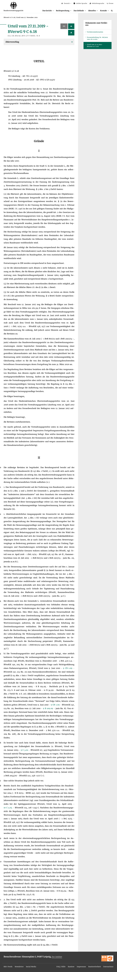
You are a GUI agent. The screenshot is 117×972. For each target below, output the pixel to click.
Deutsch (65, 3)
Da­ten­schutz (108, 967)
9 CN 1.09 (68, 668)
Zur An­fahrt (57, 957)
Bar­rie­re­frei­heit (94, 967)
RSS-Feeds (8, 967)
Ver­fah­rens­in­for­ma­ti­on (95, 32)
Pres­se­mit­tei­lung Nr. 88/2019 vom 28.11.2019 (97, 38)
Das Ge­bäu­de (79, 11)
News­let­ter (19, 967)
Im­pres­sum (81, 967)
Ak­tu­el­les (92, 11)
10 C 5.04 (8, 808)
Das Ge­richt (47, 11)
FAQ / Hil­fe (60, 967)
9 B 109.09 (48, 708)
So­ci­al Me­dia (31, 967)
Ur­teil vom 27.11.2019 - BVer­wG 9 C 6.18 (95, 45)
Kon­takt (103, 11)
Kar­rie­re (71, 967)
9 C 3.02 (25, 750)
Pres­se (110, 3)
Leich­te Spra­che (80, 3)
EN (64, 26)
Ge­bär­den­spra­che (97, 3)
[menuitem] (48, 10)
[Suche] (112, 10)
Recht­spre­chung (62, 11)
